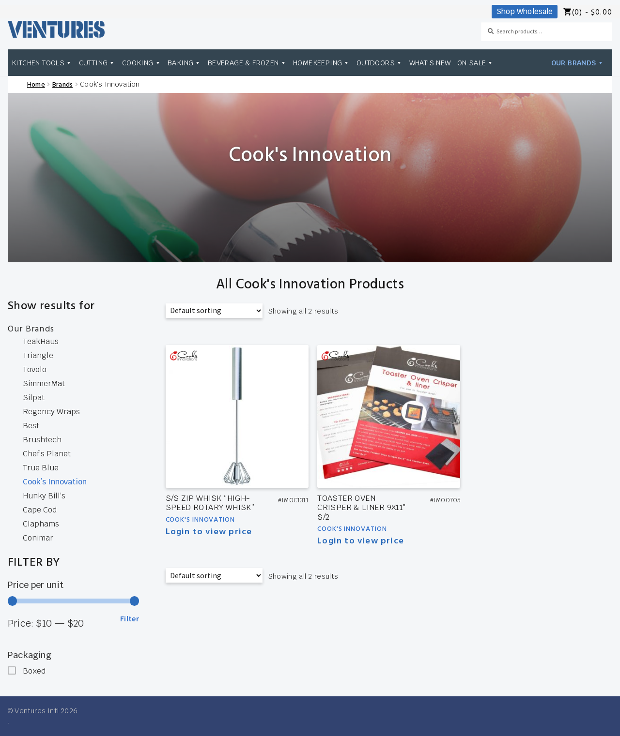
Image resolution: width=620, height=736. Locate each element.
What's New (430, 62)
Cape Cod (40, 510)
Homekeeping (321, 62)
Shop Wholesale (524, 11)
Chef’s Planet (47, 454)
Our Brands (577, 62)
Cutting (97, 62)
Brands (62, 84)
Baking (185, 62)
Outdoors (379, 62)
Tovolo (34, 369)
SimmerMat (44, 383)
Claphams (41, 524)
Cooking (141, 62)
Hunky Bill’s (44, 496)
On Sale (475, 62)
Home (36, 84)
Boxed (34, 671)
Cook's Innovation (200, 520)
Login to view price (209, 532)
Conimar (38, 538)
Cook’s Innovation (55, 482)
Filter (129, 618)
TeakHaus (41, 341)
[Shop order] (214, 310)
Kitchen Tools (42, 62)
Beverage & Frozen (247, 62)
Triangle (38, 355)
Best (31, 426)
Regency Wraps (51, 411)
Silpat (34, 397)
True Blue (41, 468)
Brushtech (42, 440)
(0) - (592, 13)
